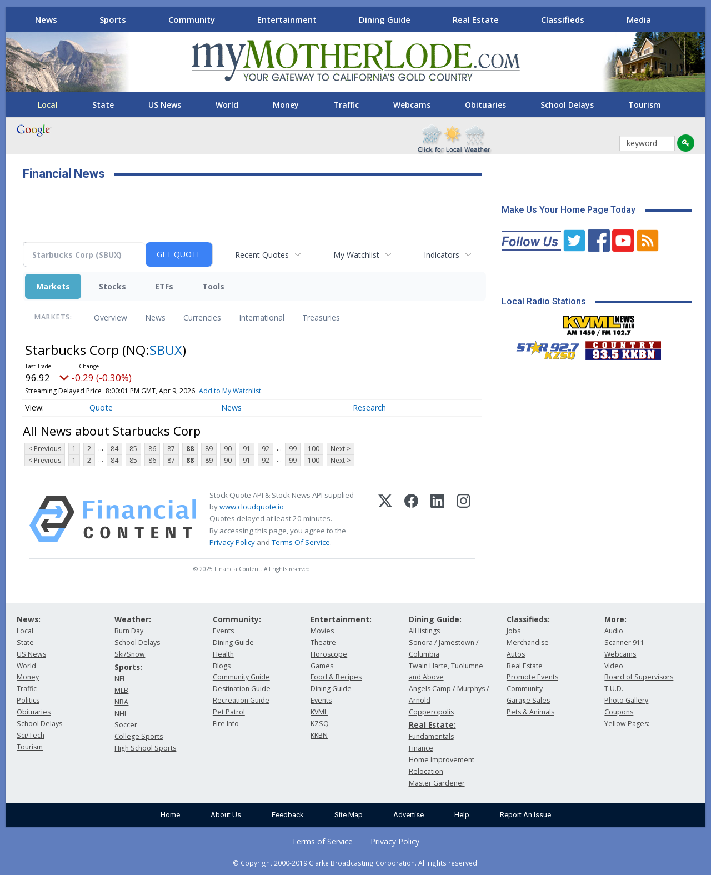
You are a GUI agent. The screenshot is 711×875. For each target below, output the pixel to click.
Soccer (125, 724)
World (227, 104)
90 (228, 448)
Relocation (426, 771)
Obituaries (485, 104)
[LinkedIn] (437, 518)
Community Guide (241, 677)
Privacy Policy (232, 542)
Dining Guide (384, 19)
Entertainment (287, 19)
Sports (112, 19)
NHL (121, 713)
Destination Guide (242, 688)
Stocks (112, 286)
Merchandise (528, 642)
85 (133, 448)
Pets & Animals (530, 712)
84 (114, 448)
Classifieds (562, 19)
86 (152, 448)
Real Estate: (432, 724)
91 (247, 448)
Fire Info (226, 723)
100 (313, 448)
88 (190, 448)
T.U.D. (613, 688)
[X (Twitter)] (385, 518)
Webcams (411, 104)
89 (209, 448)
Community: (237, 619)
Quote (101, 407)
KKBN (319, 735)
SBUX (165, 350)
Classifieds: (528, 619)
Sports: (128, 667)
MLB (121, 690)
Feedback (288, 815)
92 (265, 448)
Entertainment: (341, 619)
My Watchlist (356, 254)
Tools (213, 286)
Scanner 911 (624, 642)
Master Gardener (437, 783)
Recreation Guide (241, 700)
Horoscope (329, 654)
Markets (53, 286)
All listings (424, 631)
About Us (226, 815)
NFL (120, 678)
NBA (121, 702)
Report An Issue (525, 815)
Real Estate (476, 19)
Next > (341, 448)
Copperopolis (431, 712)
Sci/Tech (30, 735)
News (46, 19)
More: (615, 619)
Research (369, 407)
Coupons (618, 712)
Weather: (132, 619)
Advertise (408, 815)
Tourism (644, 104)
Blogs (222, 666)
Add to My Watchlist (230, 391)
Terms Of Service (301, 542)
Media (639, 19)
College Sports (138, 736)
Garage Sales (528, 700)
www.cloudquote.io (251, 507)
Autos (516, 654)
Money (286, 104)
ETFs (164, 286)
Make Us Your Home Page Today (568, 209)
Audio (613, 631)
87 (171, 448)
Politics (28, 700)
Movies (322, 631)
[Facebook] (411, 518)
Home (170, 815)
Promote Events (532, 677)
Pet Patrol (229, 712)
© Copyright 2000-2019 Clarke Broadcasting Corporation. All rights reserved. (356, 862)
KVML (319, 712)
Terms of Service (322, 841)
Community (191, 19)
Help (461, 815)
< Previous (44, 448)
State (103, 104)
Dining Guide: (435, 619)
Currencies (202, 317)
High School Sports (145, 748)
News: (29, 619)
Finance (421, 748)
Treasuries (321, 317)
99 (293, 448)
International (261, 317)
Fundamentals (431, 736)
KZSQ (320, 723)
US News (164, 104)
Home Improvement (441, 759)
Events (223, 631)
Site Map (348, 815)
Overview (110, 317)
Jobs (513, 631)
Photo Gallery (626, 700)
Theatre (323, 642)
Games (322, 666)
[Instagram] (463, 518)
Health (223, 654)
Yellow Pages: (626, 723)
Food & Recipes (336, 677)
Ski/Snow (129, 654)
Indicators (441, 254)
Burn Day (128, 631)
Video (613, 666)
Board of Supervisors (638, 677)
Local (48, 104)
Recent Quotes (262, 254)
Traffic (346, 104)
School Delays (567, 104)
